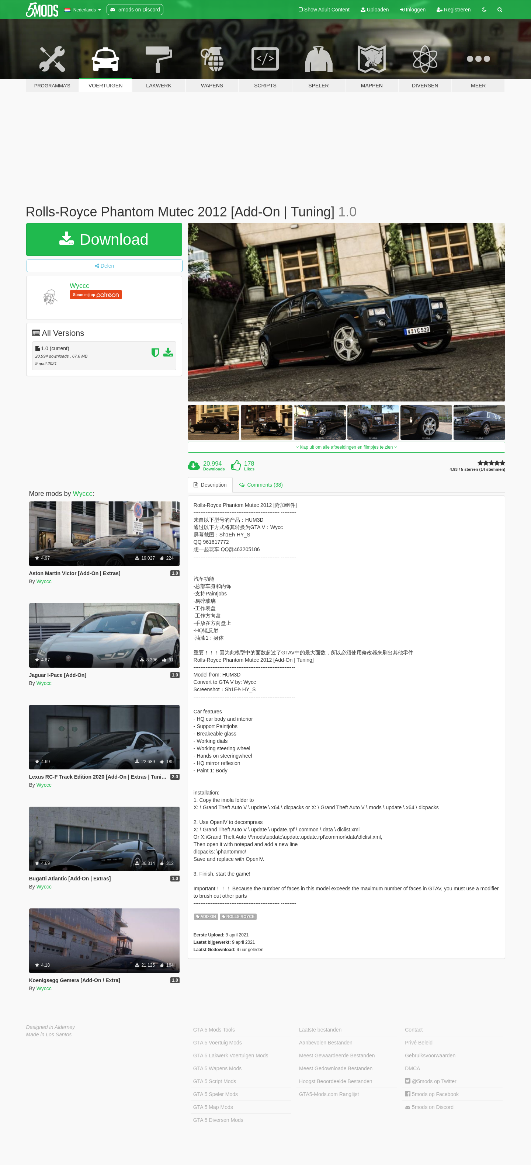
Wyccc (79, 285)
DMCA (412, 1068)
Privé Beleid (419, 1043)
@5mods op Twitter (430, 1081)
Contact (414, 1030)
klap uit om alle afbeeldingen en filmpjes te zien (346, 447)
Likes (249, 469)
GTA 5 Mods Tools (214, 1030)
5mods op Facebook (432, 1094)
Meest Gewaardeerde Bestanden (337, 1055)
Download (103, 239)
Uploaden (375, 10)
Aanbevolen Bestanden (326, 1043)
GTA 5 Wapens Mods (217, 1068)
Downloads (214, 469)
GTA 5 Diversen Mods (218, 1120)
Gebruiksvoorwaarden (430, 1055)
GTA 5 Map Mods (213, 1107)
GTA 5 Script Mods (214, 1081)
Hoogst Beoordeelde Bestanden (335, 1081)
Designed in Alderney (50, 1027)
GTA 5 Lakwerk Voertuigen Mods (230, 1055)
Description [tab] (210, 485)
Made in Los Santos (49, 1034)
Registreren (454, 10)
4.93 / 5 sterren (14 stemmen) (477, 469)
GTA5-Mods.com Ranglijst (329, 1094)
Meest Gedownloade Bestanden (335, 1068)
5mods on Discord (429, 1107)
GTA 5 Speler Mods (215, 1094)
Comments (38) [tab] (261, 485)
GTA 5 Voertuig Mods (217, 1043)
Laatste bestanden (320, 1030)
